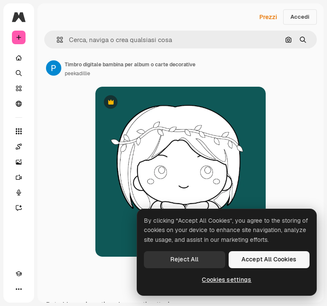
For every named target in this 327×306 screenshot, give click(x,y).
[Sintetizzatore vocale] (19, 192)
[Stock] (19, 88)
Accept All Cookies (269, 259)
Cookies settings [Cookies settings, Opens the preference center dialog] (226, 279)
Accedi (300, 16)
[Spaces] (19, 146)
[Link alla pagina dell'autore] (53, 68)
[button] (56, 40)
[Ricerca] (19, 73)
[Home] (19, 58)
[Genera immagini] (19, 162)
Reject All (184, 259)
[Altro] (19, 289)
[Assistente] (19, 208)
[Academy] (19, 273)
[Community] (19, 103)
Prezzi (268, 17)
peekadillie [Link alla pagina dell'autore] (77, 73)
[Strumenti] (19, 131)
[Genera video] (19, 177)
